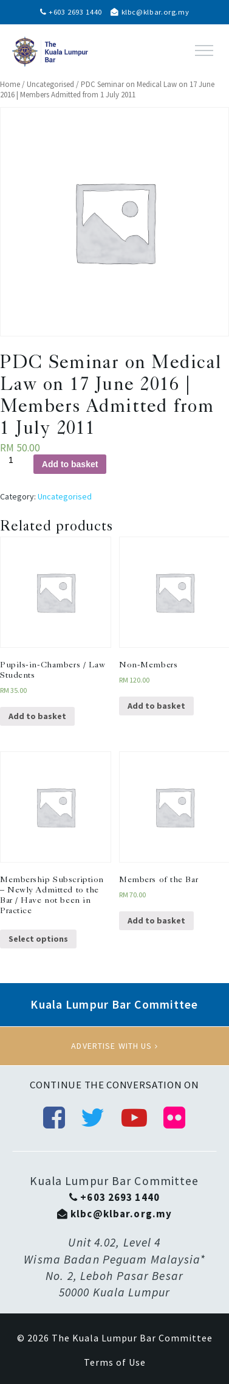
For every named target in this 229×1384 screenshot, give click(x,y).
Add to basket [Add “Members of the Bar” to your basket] (156, 920)
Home (10, 84)
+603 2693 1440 (71, 11)
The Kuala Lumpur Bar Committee (132, 1338)
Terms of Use (115, 1362)
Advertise (114, 1046)
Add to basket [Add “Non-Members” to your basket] (156, 705)
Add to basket (70, 464)
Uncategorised (50, 84)
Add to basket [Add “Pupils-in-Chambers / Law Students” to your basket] (37, 716)
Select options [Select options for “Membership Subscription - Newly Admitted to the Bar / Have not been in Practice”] (38, 938)
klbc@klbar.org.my (150, 11)
